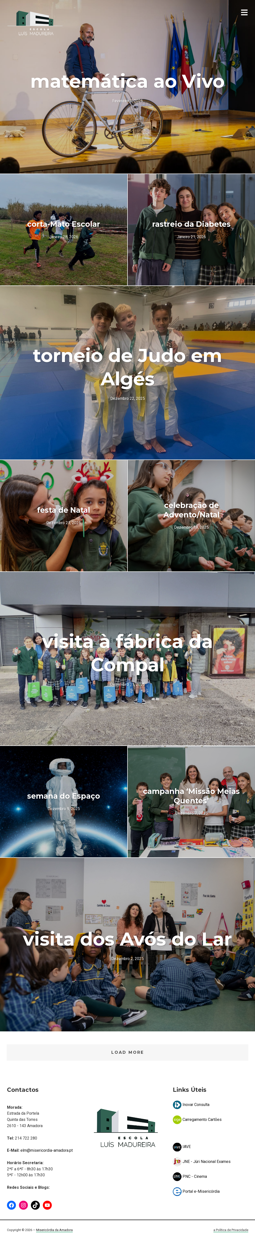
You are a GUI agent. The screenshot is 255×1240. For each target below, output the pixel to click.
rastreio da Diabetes (191, 224)
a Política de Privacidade (230, 1230)
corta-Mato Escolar (63, 224)
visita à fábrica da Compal (127, 653)
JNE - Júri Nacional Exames (202, 1161)
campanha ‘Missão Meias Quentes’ (191, 796)
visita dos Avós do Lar (127, 938)
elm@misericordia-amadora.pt (46, 1150)
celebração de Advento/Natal (191, 510)
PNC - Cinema (190, 1176)
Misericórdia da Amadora (54, 1230)
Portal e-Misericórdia (196, 1191)
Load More (127, 1052)
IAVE (182, 1146)
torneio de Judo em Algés (127, 367)
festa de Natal (63, 510)
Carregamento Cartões (197, 1119)
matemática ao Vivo (127, 81)
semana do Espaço (63, 796)
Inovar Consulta (191, 1104)
